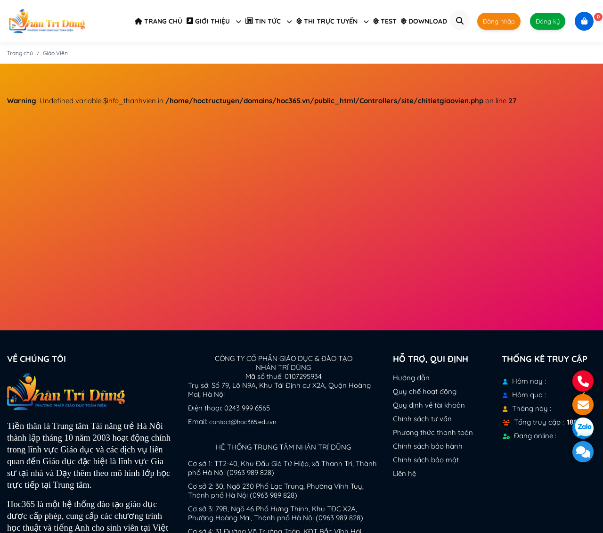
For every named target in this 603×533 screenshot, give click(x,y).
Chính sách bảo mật (426, 459)
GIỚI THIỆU (214, 21)
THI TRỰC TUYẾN (332, 21)
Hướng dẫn (411, 377)
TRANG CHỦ (158, 21)
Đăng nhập (499, 21)
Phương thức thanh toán (433, 432)
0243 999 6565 (247, 407)
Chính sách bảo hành (428, 446)
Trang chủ (20, 53)
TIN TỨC (268, 21)
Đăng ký (548, 21)
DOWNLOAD (424, 21)
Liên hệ (404, 473)
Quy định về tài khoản (429, 405)
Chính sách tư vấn (422, 418)
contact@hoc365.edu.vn (243, 422)
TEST (385, 21)
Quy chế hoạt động (424, 391)
